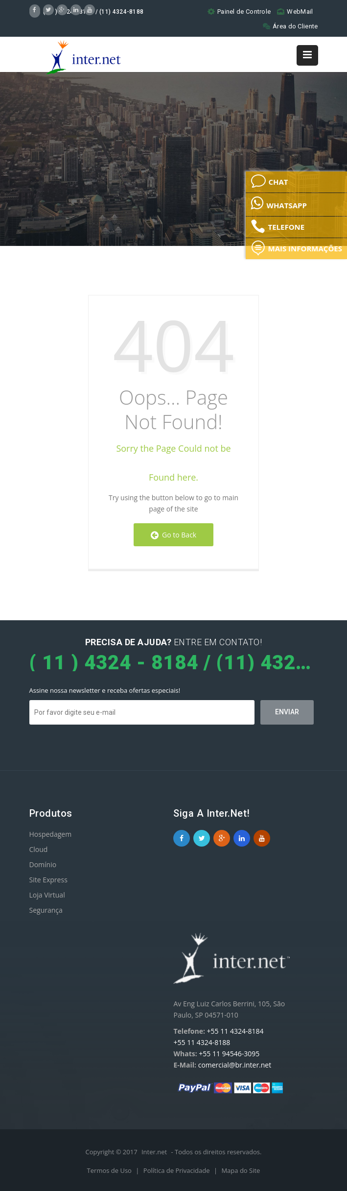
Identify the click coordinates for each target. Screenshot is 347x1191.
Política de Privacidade (177, 1170)
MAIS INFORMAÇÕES (296, 248)
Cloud (38, 849)
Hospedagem (50, 834)
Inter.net (154, 1151)
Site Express (48, 879)
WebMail (295, 11)
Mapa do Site (240, 1170)
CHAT (269, 181)
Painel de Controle (239, 11)
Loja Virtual (47, 894)
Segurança (46, 910)
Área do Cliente (290, 26)
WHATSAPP (278, 202)
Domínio (43, 864)
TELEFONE (277, 226)
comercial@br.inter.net (235, 1064)
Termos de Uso (110, 1170)
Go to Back (173, 534)
